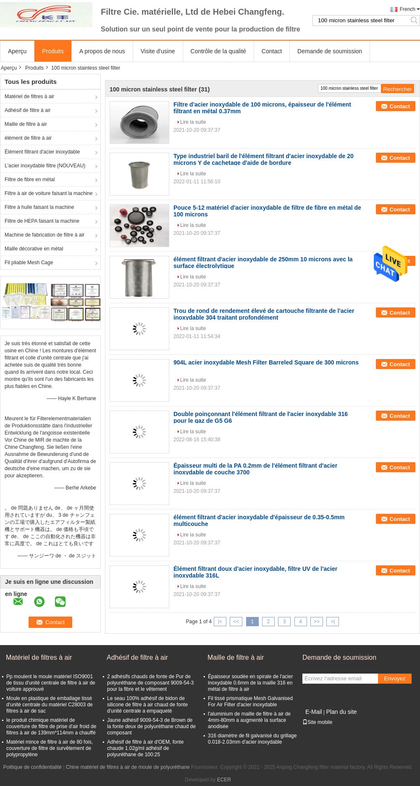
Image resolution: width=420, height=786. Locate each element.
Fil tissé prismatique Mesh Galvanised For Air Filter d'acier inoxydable (250, 701)
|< (220, 622)
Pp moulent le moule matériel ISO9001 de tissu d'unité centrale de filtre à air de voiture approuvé (50, 683)
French (407, 9)
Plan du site (341, 711)
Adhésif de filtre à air (27, 110)
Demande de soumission (329, 51)
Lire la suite (193, 122)
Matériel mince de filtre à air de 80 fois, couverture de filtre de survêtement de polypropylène (49, 748)
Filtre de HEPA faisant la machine (42, 221)
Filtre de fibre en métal (30, 179)
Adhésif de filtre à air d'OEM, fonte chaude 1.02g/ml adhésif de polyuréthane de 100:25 (145, 748)
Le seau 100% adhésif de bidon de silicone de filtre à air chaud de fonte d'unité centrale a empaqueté (147, 704)
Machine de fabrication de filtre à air (44, 235)
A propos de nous (102, 51)
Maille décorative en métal (34, 249)
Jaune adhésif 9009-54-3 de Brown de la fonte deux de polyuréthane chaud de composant (151, 726)
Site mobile (317, 722)
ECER (224, 780)
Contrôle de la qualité (218, 51)
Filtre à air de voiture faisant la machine (48, 193)
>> (317, 622)
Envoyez (394, 678)
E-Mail (313, 711)
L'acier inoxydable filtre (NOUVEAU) (45, 166)
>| (333, 622)
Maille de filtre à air (26, 124)
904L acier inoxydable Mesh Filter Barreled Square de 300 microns (266, 362)
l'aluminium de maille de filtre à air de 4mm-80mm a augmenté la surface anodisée (249, 720)
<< (236, 622)
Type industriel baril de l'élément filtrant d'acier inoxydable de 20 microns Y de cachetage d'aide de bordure (263, 159)
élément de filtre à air (28, 138)
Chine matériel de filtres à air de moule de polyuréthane (128, 767)
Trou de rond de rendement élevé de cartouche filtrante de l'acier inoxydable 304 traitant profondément (263, 314)
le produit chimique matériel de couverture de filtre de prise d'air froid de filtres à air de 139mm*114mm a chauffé (51, 726)
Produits (52, 51)
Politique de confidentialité (32, 767)
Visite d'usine (158, 51)
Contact (272, 51)
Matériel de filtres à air (29, 96)
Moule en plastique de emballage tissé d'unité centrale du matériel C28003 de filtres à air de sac (49, 704)
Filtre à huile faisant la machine (39, 207)
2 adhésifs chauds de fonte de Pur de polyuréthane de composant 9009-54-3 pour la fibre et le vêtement (150, 683)
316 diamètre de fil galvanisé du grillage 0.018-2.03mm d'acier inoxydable (252, 739)
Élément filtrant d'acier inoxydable (42, 152)
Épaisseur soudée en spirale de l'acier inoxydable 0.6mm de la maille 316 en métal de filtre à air (250, 683)
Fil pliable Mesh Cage (29, 262)
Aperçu (17, 51)
